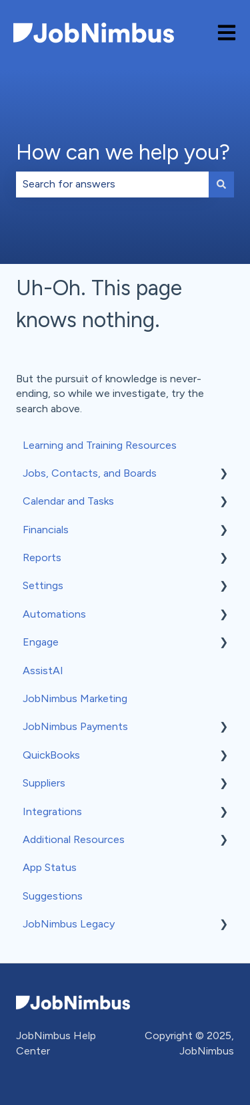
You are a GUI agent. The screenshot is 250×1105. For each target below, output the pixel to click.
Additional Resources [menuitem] (74, 839)
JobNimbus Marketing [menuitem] (75, 698)
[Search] (221, 184)
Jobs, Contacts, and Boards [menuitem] (90, 473)
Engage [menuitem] (41, 642)
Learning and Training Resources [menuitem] (100, 445)
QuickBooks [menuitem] (51, 755)
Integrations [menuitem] (52, 811)
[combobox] (112, 184)
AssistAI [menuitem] (43, 670)
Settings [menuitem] (43, 585)
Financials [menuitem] (46, 529)
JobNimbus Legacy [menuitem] (69, 924)
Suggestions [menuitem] (53, 896)
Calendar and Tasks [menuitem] (68, 501)
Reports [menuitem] (42, 557)
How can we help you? (123, 152)
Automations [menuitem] (54, 614)
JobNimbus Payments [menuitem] (75, 726)
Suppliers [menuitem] (44, 783)
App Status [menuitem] (50, 867)
